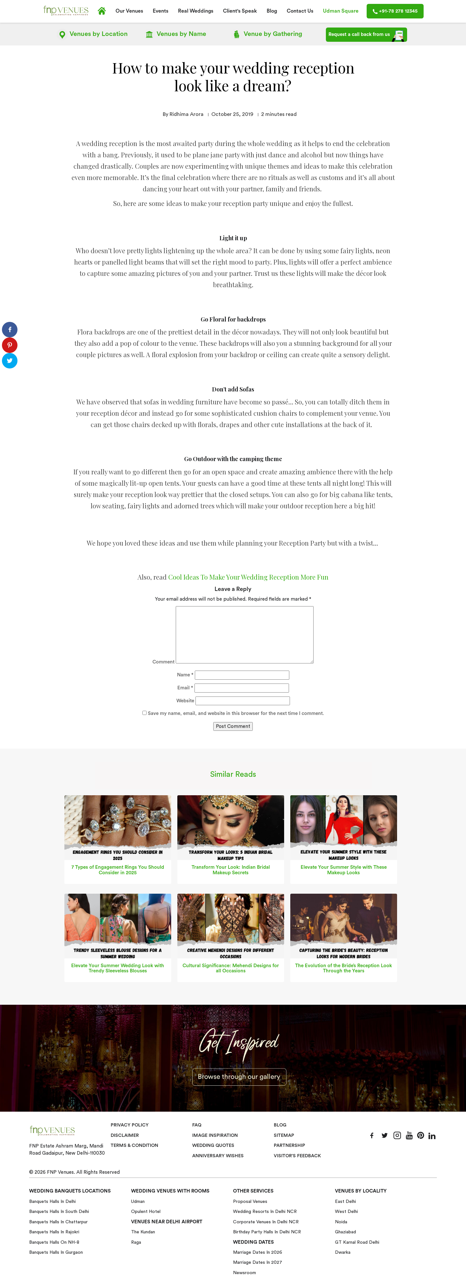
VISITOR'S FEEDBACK (298, 1155)
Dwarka (342, 1252)
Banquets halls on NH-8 (54, 1241)
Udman (138, 1201)
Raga (136, 1241)
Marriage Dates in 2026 (257, 1252)
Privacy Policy (130, 1125)
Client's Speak (240, 11)
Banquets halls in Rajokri (54, 1231)
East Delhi (345, 1201)
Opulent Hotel (146, 1211)
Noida (341, 1221)
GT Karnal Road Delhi (357, 1241)
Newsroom (244, 1272)
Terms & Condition (135, 1145)
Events (160, 11)
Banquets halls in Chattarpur (58, 1221)
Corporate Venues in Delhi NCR (266, 1221)
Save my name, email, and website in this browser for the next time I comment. (236, 713)
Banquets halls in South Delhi (59, 1211)
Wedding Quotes (214, 1145)
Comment (163, 661)
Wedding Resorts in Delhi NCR (265, 1211)
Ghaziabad (345, 1231)
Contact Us (300, 11)
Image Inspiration (215, 1135)
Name (185, 674)
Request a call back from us (366, 36)
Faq (197, 1125)
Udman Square (341, 11)
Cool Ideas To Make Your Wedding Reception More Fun (248, 576)
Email (185, 687)
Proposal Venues (250, 1201)
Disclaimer (125, 1135)
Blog (272, 11)
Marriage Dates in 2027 (257, 1262)
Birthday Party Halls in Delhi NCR (267, 1231)
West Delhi (346, 1211)
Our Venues (129, 11)
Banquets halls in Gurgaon (56, 1252)
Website (185, 700)
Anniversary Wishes (217, 1155)
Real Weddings (195, 11)
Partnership (289, 1145)
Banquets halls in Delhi (52, 1201)
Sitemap (284, 1135)
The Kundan (143, 1231)
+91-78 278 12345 (395, 11)
